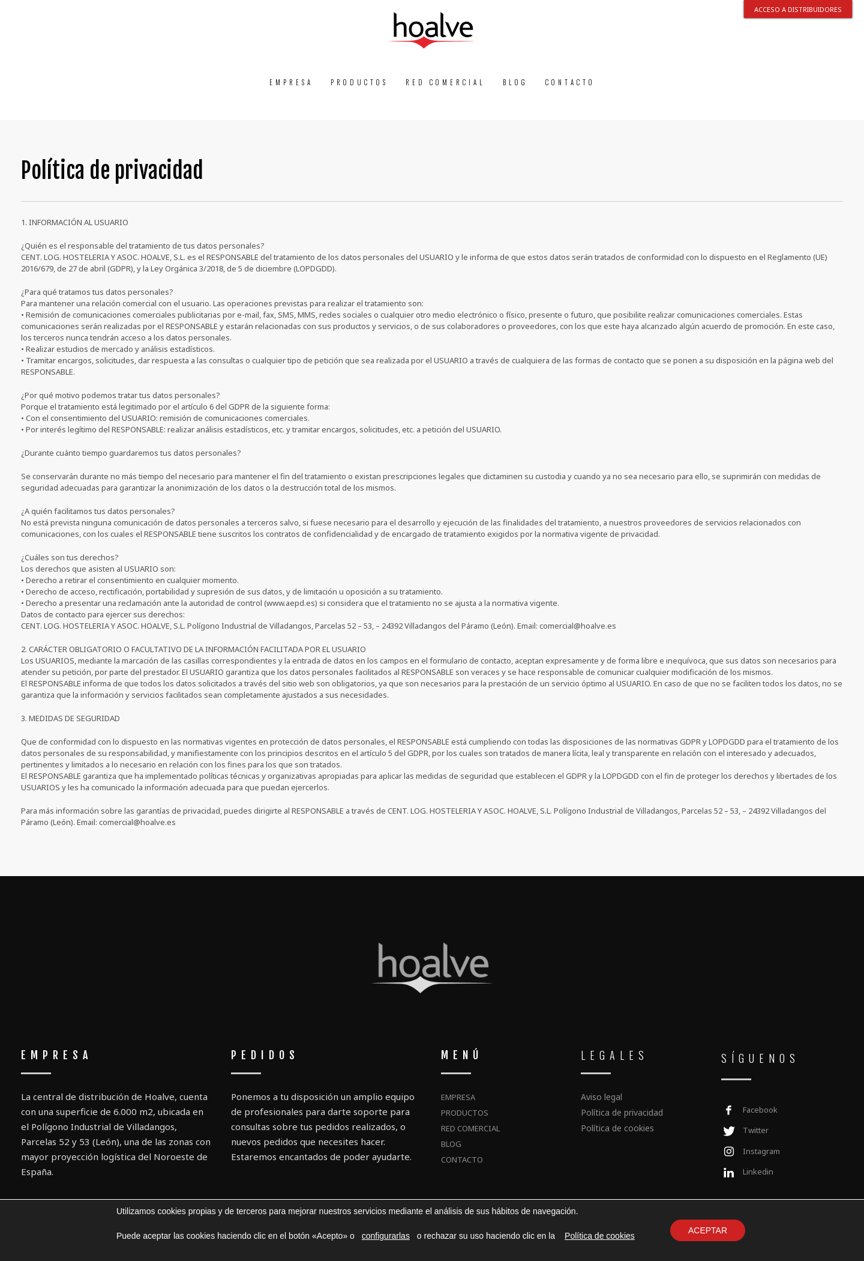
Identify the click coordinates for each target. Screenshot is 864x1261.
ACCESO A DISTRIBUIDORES (798, 9)
